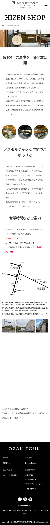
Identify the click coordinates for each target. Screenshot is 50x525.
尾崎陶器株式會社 (24, 522)
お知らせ (6, 463)
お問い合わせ (30, 489)
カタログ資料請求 (10, 475)
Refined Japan (31, 463)
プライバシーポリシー (34, 484)
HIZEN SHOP (30, 480)
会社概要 (29, 475)
